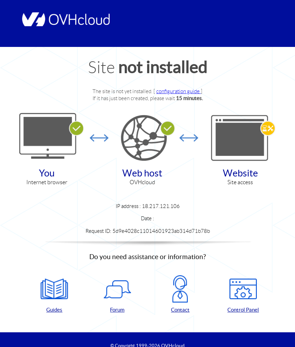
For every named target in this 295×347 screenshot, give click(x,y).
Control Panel (243, 294)
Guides (54, 294)
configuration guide (178, 91)
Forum (117, 294)
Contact (180, 294)
